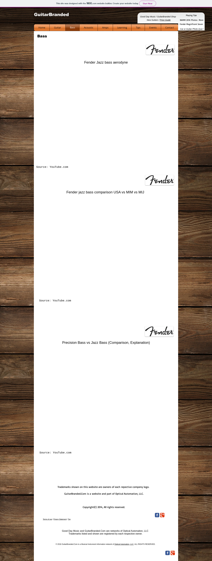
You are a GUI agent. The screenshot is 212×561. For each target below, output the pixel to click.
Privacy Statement (60, 519)
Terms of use (47, 519)
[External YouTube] (106, 115)
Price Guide (165, 20)
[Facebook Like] (156, 553)
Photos (194, 20)
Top (69, 519)
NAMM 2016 (185, 20)
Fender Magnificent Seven (191, 24)
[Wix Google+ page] (162, 515)
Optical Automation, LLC (124, 544)
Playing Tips (191, 15)
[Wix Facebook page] (157, 515)
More (201, 20)
